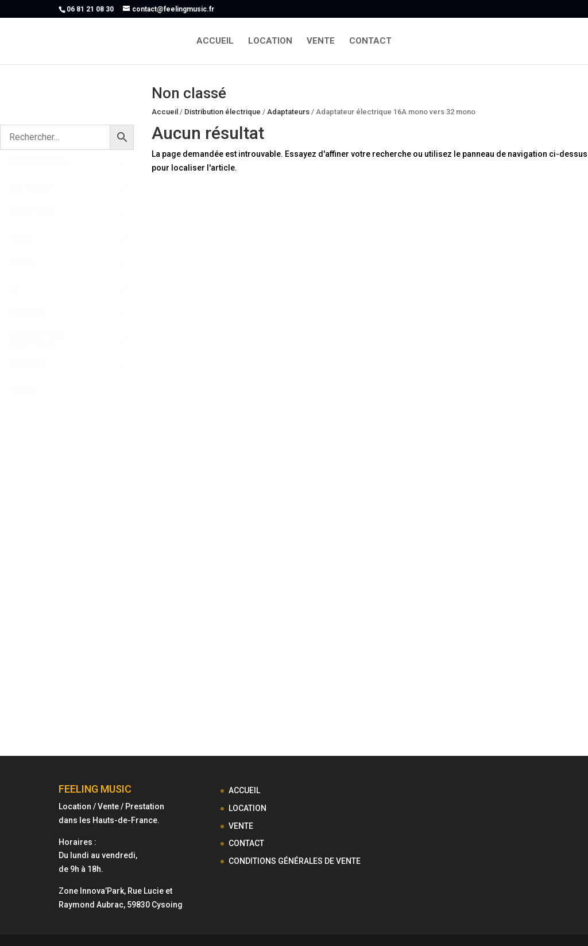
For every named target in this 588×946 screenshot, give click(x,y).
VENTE (321, 41)
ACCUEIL (215, 41)
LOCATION (270, 41)
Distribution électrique (222, 111)
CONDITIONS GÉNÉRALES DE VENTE (295, 861)
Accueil (165, 111)
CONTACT (370, 41)
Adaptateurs (288, 111)
